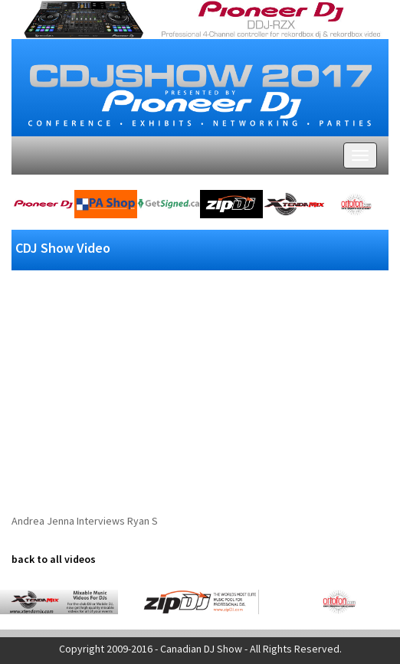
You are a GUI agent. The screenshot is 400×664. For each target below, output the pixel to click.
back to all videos (53, 559)
